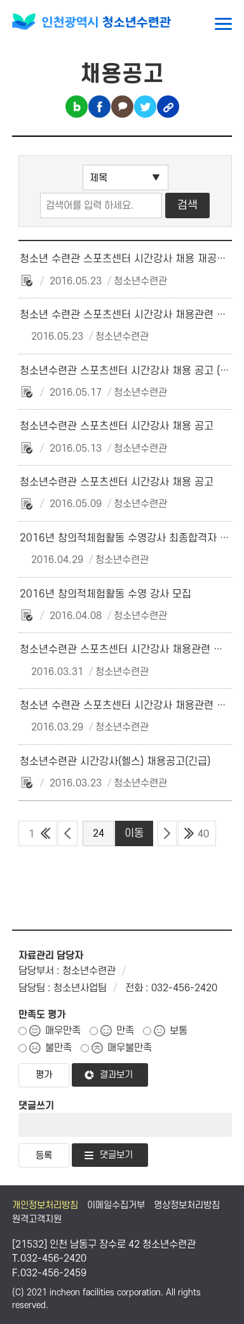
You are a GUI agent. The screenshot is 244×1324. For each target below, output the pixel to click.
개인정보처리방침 (45, 1205)
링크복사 (168, 106)
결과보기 (116, 1075)
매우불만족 (129, 1048)
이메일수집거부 (116, 1205)
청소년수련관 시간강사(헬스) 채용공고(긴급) (115, 761)
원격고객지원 (37, 1219)
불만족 (58, 1048)
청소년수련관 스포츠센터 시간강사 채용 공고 (117, 426)
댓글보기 (116, 1155)
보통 (178, 1030)
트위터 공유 (145, 106)
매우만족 (63, 1030)
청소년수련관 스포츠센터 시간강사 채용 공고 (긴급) (131, 371)
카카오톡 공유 (122, 106)
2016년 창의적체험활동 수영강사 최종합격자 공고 (129, 538)
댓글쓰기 (36, 1105)
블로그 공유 (76, 106)
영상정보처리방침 (187, 1205)
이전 (67, 833)
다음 (167, 833)
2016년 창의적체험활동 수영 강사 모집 (105, 594)
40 (203, 834)
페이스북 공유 (99, 106)
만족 (125, 1030)
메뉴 (223, 24)
